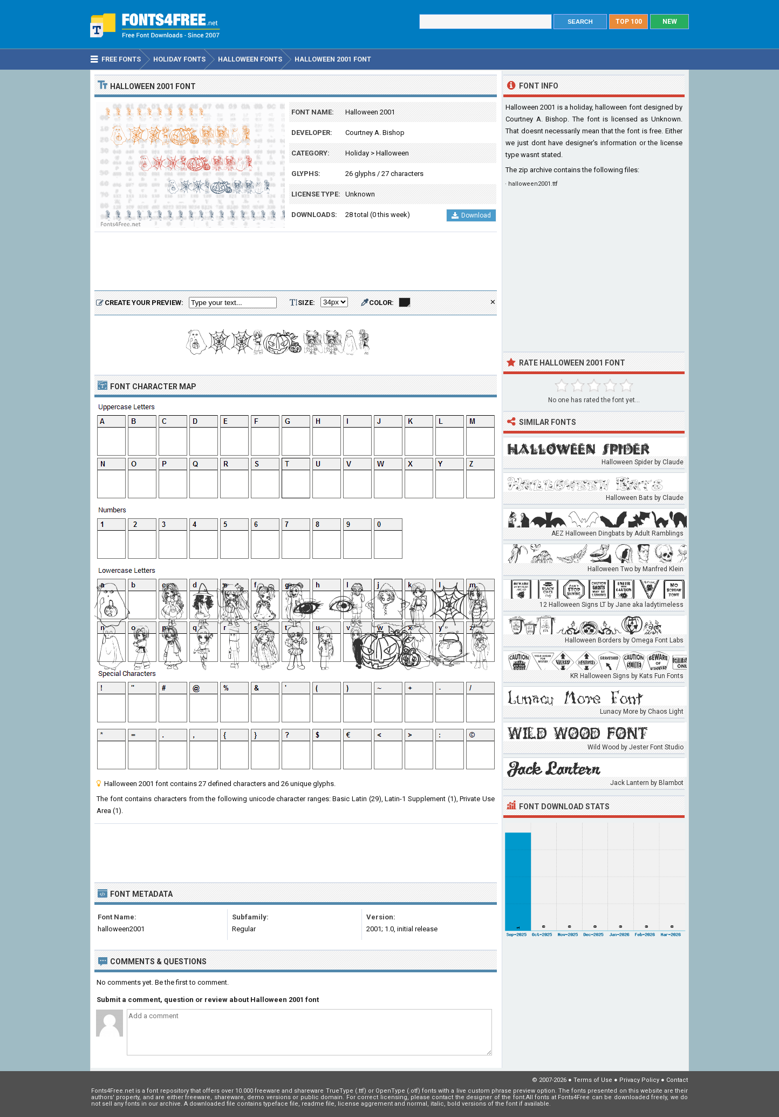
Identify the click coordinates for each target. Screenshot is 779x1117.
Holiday (357, 153)
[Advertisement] (295, 262)
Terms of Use (592, 1080)
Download (471, 215)
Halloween (392, 153)
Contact (677, 1080)
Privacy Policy (639, 1080)
